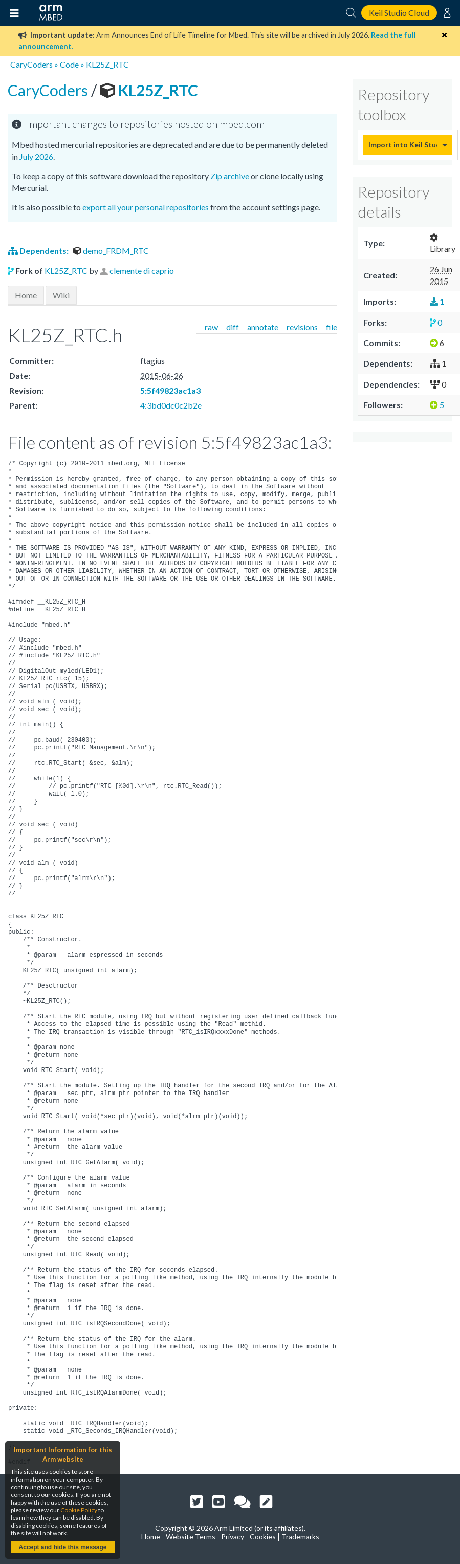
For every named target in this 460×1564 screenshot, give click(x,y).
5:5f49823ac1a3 (170, 390)
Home (26, 295)
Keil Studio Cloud (399, 12)
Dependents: (39, 250)
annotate (262, 327)
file (331, 327)
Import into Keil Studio (402, 144)
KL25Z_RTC (107, 64)
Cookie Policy (78, 1510)
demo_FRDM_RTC (111, 250)
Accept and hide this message (62, 1547)
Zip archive (229, 176)
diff (232, 327)
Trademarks (300, 1536)
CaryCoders (31, 64)
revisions (302, 327)
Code (69, 64)
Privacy (232, 1536)
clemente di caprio (141, 270)
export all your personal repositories (145, 207)
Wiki (61, 295)
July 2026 (36, 156)
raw (211, 327)
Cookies (263, 1536)
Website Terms (190, 1536)
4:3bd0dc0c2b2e (171, 405)
